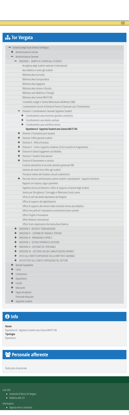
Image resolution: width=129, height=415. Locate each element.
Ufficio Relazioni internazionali (35, 219)
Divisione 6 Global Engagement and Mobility (41, 151)
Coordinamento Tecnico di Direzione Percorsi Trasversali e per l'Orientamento (56, 106)
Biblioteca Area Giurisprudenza (35, 79)
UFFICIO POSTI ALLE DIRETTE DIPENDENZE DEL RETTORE (43, 260)
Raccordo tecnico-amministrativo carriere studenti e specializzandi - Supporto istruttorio (60, 178)
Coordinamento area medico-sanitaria (42, 120)
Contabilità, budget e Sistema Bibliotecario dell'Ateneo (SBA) (48, 102)
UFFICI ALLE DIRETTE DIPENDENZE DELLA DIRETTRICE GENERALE (47, 256)
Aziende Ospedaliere (24, 265)
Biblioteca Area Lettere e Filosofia (36, 88)
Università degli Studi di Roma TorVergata (31, 47)
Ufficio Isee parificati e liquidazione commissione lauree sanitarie (50, 210)
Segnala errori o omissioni (20, 407)
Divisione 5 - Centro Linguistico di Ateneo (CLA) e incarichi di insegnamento (55, 147)
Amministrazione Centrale (27, 52)
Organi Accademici (23, 292)
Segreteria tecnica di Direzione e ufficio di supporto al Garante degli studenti (55, 187)
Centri (18, 269)
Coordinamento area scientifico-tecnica (43, 124)
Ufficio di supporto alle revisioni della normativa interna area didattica (53, 206)
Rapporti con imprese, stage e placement (40, 183)
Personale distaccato (25, 296)
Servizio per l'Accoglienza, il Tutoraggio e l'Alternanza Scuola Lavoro (51, 192)
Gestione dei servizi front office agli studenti (41, 169)
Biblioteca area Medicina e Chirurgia (38, 92)
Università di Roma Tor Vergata (22, 394)
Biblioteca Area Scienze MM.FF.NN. (37, 97)
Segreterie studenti (24, 301)
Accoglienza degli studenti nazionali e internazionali (44, 65)
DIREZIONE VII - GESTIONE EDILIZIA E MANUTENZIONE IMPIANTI (46, 251)
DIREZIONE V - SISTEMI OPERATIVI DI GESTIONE (39, 242)
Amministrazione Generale (27, 56)
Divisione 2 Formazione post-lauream (38, 133)
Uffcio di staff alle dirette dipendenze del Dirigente (44, 197)
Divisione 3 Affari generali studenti (37, 138)
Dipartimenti (21, 278)
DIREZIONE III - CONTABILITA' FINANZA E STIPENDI (40, 233)
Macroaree (20, 287)
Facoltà (19, 283)
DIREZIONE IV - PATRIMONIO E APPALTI (35, 237)
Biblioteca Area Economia (33, 74)
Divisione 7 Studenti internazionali (37, 156)
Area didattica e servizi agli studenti (37, 70)
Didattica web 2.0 (16, 397)
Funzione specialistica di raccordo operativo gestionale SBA (48, 165)
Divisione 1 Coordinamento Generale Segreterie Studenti (47, 111)
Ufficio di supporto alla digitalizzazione (39, 201)
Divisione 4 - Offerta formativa (35, 142)
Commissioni (21, 274)
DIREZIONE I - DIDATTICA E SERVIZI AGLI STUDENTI (40, 61)
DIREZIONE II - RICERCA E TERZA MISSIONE (37, 228)
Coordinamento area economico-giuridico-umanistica (49, 115)
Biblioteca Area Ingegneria (33, 84)
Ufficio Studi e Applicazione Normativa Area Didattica (45, 224)
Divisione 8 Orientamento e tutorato (38, 160)
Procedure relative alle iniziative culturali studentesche (46, 174)
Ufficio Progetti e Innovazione (35, 215)
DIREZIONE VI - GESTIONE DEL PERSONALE (37, 246)
